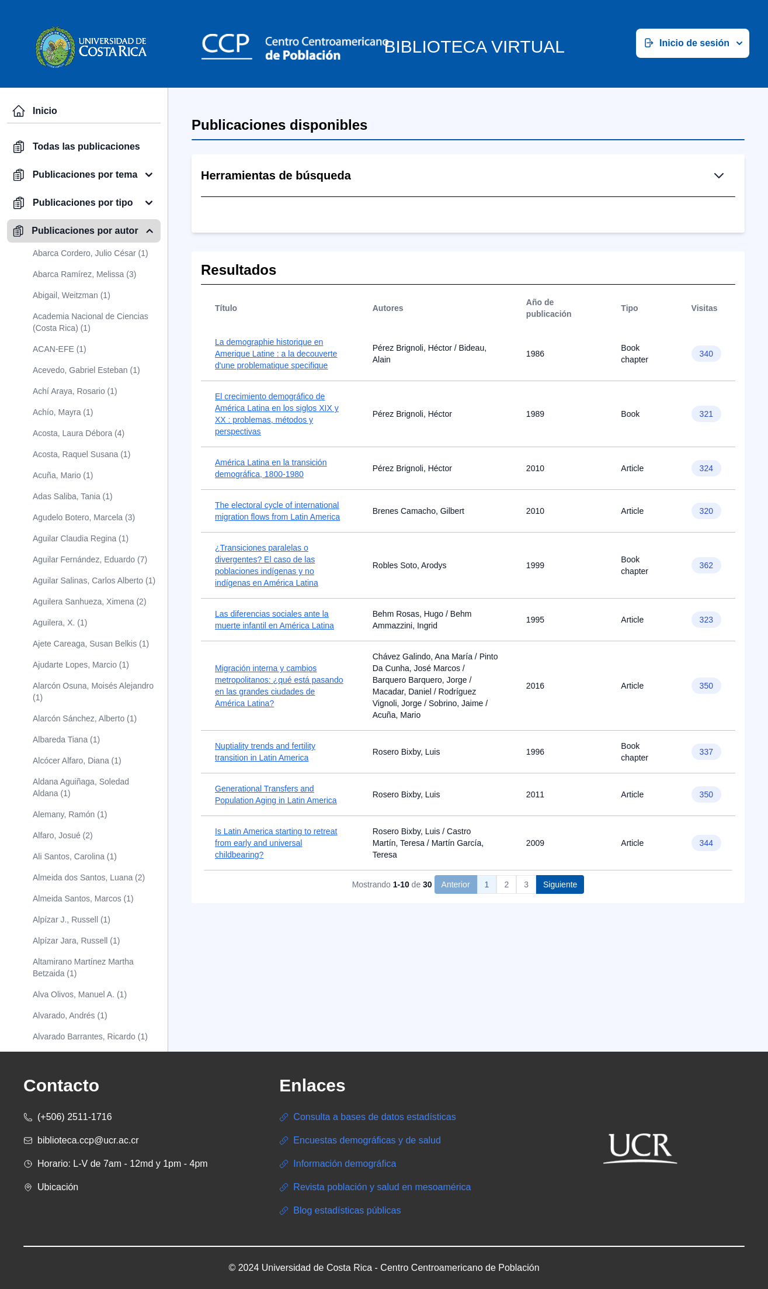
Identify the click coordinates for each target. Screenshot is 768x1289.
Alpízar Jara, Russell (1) (76, 940)
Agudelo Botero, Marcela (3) (84, 517)
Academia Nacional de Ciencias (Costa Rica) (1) (90, 322)
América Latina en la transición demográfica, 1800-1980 (270, 536)
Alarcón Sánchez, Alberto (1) (85, 718)
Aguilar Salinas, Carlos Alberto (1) (94, 580)
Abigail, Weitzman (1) (71, 295)
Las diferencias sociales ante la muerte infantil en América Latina (274, 687)
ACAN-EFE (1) (59, 349)
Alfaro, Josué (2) (63, 835)
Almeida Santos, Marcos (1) (83, 898)
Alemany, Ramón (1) (70, 814)
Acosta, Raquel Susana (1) (81, 454)
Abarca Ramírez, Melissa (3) (84, 274)
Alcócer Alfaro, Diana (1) (77, 760)
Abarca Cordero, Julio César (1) (90, 253)
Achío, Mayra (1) (63, 412)
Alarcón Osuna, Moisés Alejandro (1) (93, 691)
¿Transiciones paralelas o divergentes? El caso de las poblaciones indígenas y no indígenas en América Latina (266, 633)
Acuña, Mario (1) (63, 475)
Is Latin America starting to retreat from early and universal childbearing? (276, 910)
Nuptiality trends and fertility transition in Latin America (265, 819)
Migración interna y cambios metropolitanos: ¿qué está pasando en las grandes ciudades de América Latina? (279, 753)
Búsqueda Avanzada (514, 236)
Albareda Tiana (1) (66, 739)
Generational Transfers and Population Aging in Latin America (276, 862)
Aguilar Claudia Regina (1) (80, 538)
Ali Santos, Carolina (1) (75, 856)
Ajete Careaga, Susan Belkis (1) (91, 643)
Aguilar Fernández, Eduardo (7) (90, 559)
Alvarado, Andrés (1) (70, 1015)
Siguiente (560, 952)
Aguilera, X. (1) (60, 622)
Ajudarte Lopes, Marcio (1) (81, 664)
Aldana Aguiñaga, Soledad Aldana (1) (81, 787)
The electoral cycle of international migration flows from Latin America (277, 578)
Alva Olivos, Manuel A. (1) (80, 994)
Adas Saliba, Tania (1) (73, 496)
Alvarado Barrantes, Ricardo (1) (90, 1036)
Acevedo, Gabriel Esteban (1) (86, 370)
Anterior (456, 952)
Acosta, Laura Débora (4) (78, 433)
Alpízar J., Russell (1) (71, 919)
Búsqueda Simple (416, 236)
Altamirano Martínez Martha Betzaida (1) (83, 967)
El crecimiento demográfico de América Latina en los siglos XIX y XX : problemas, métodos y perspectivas (277, 481)
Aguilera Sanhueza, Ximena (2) (90, 601)
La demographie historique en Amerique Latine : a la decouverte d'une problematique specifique (276, 421)
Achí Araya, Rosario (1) (75, 391)
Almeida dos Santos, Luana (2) (89, 877)
